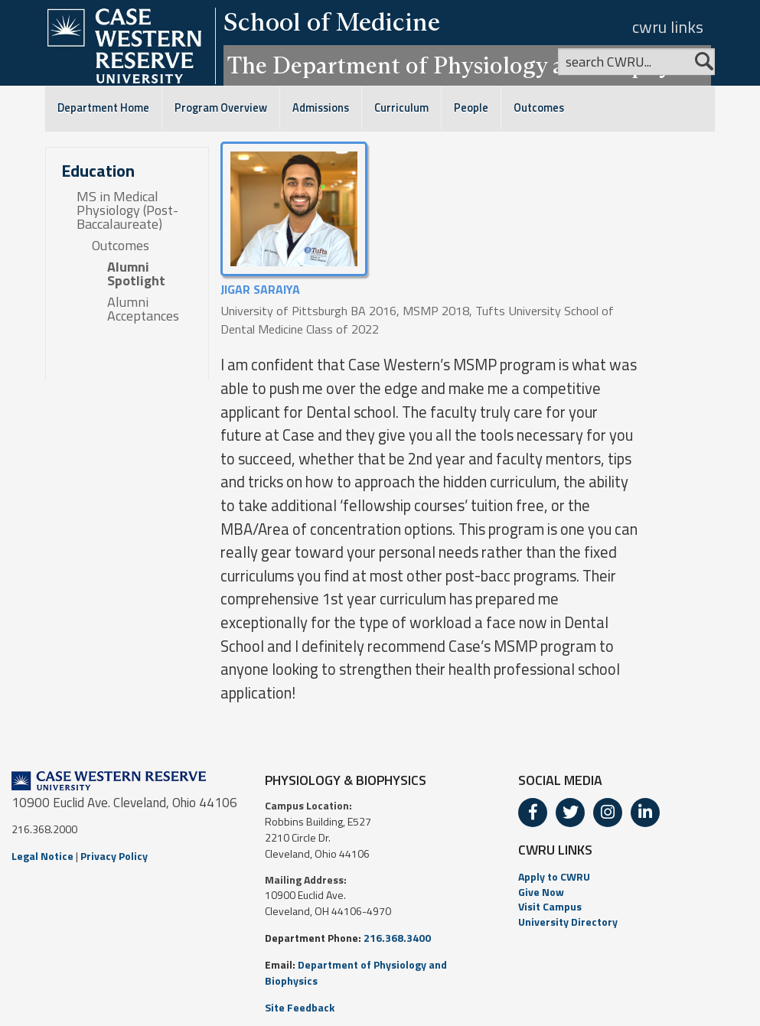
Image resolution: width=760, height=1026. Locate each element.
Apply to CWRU (554, 876)
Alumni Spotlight (136, 274)
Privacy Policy (114, 856)
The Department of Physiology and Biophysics (467, 65)
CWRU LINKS (555, 849)
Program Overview (221, 107)
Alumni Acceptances (143, 309)
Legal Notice (42, 856)
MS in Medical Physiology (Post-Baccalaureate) (127, 210)
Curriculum (401, 107)
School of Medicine (331, 21)
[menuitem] (633, 876)
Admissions (320, 107)
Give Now (541, 892)
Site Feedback (299, 1007)
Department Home (103, 107)
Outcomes (539, 107)
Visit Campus (550, 906)
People (471, 107)
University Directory (568, 922)
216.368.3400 (397, 938)
